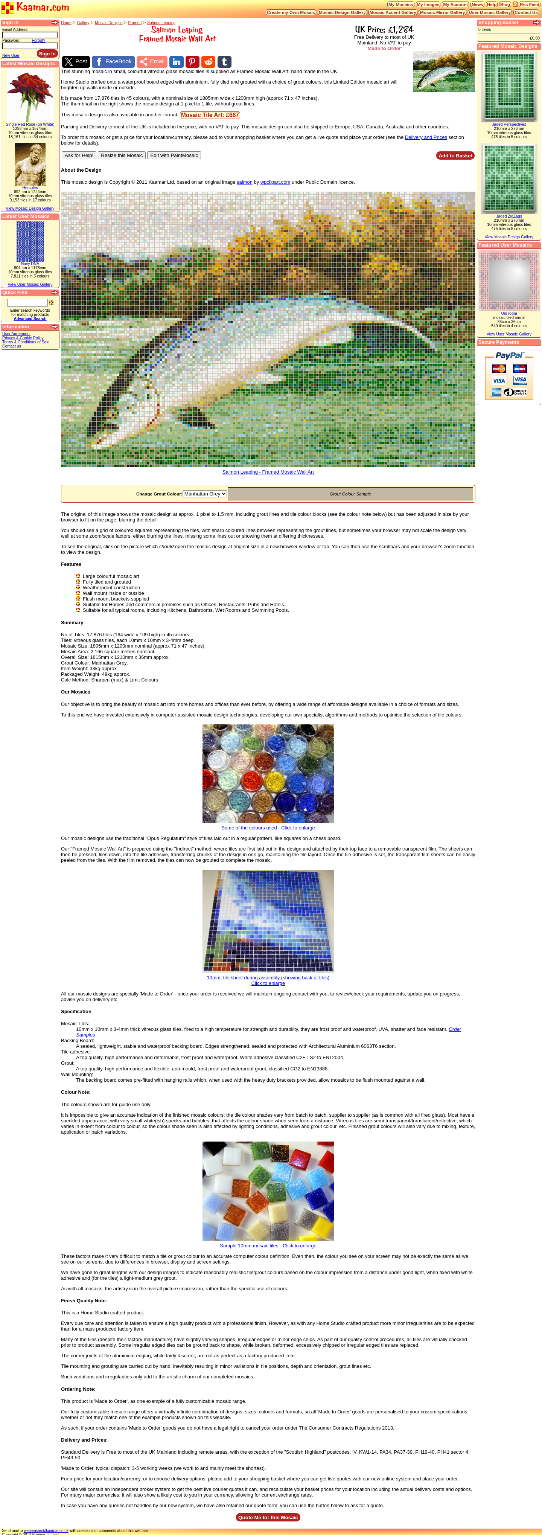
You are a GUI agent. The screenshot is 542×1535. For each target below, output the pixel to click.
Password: (11, 40)
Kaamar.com (35, 7)
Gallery (83, 23)
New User (11, 55)
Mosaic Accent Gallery (393, 12)
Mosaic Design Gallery (342, 12)
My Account (455, 4)
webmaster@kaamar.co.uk (46, 1529)
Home (66, 23)
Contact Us (526, 12)
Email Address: (15, 29)
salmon (245, 180)
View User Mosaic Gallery (30, 284)
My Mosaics (400, 4)
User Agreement (16, 334)
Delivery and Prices (426, 135)
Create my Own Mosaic (291, 12)
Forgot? (39, 40)
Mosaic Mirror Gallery (442, 12)
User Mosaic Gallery (490, 12)
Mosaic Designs (108, 23)
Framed (135, 23)
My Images (428, 4)
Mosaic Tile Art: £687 (210, 113)
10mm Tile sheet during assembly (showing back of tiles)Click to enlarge (268, 976)
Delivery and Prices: (84, 1438)
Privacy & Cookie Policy (23, 338)
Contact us (11, 346)
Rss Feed (529, 4)
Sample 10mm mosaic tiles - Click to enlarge (268, 1241)
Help (491, 4)
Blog (505, 4)
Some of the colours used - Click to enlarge (268, 823)
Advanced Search (30, 319)
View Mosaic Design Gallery (30, 208)
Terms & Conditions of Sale (25, 342)
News (477, 4)
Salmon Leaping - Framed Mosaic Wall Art (268, 468)
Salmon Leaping (161, 23)
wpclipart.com (275, 180)
